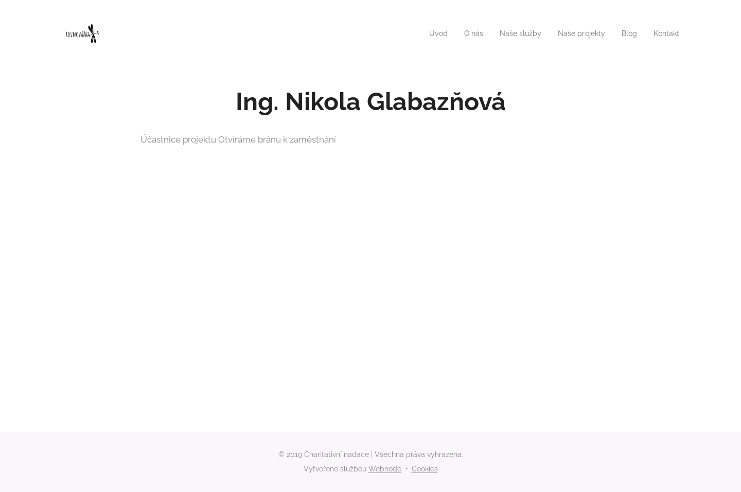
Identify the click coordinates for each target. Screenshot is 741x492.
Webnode (384, 469)
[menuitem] (426, 33)
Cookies (425, 469)
